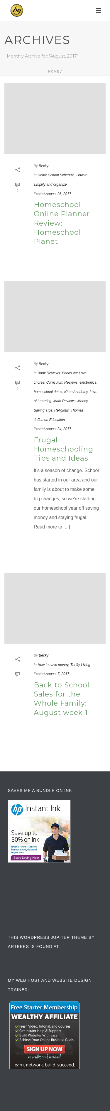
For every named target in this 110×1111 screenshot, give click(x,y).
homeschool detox (48, 392)
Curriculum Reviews (62, 382)
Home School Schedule (56, 175)
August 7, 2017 (57, 674)
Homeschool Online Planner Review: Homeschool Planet (62, 223)
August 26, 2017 (58, 194)
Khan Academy (76, 392)
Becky (43, 166)
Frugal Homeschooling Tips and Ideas (63, 449)
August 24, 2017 (58, 429)
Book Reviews (49, 373)
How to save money (53, 665)
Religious (61, 410)
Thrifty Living (80, 665)
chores (39, 382)
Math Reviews (64, 401)
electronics (87, 382)
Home (53, 71)
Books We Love (74, 373)
